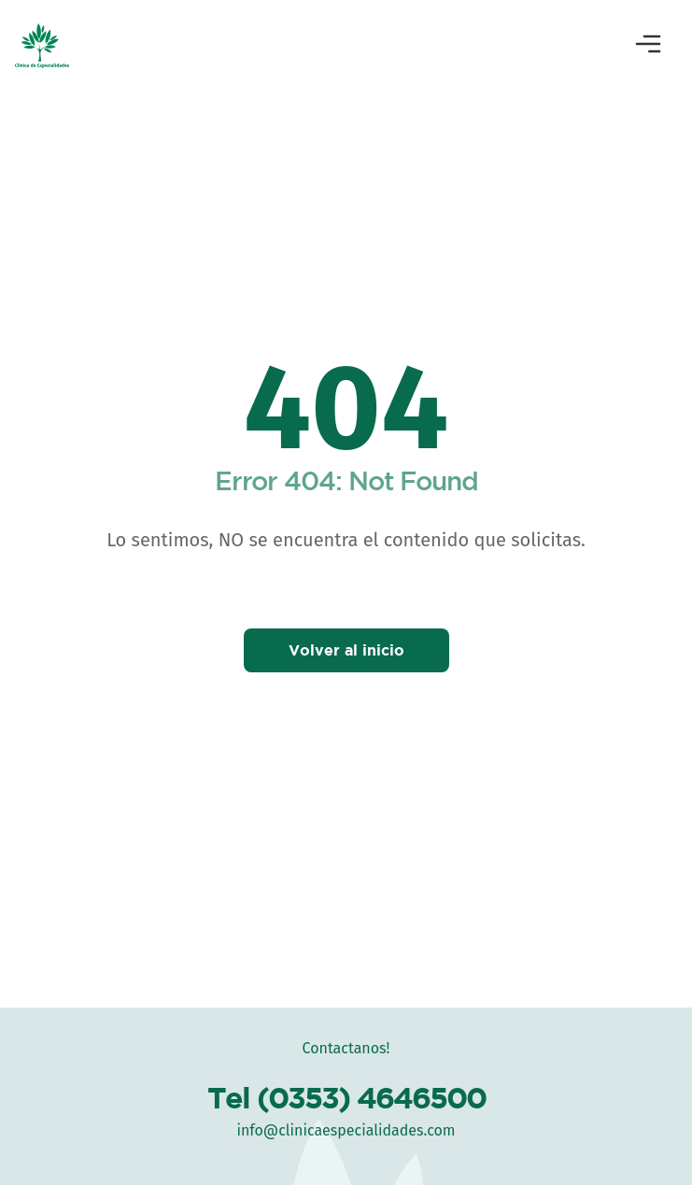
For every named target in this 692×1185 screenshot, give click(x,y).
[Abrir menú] (648, 46)
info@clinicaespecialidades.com (345, 1130)
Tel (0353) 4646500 (346, 1097)
